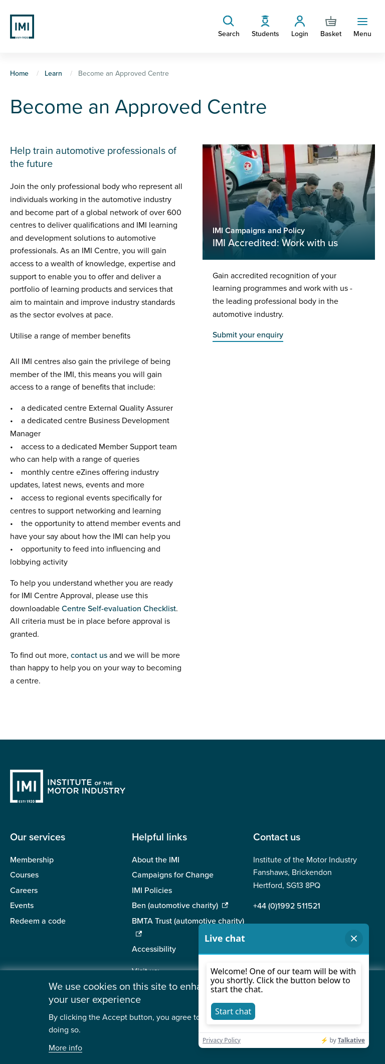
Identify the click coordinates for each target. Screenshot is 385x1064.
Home (19, 73)
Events (22, 906)
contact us (89, 655)
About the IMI (155, 860)
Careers (24, 890)
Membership (32, 860)
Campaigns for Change (173, 875)
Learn (53, 73)
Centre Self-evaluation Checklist (119, 609)
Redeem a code (38, 921)
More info (65, 1048)
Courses (24, 875)
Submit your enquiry (248, 335)
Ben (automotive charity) (175, 906)
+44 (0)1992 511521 (286, 906)
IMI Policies (152, 890)
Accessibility (154, 949)
